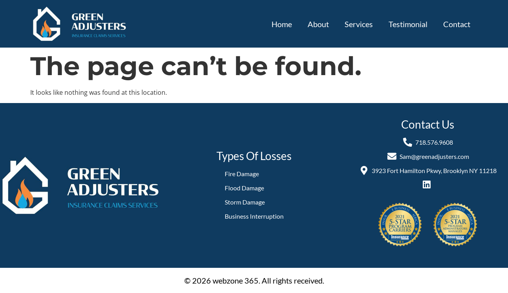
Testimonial (408, 24)
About (318, 24)
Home (281, 24)
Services (359, 24)
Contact (456, 24)
